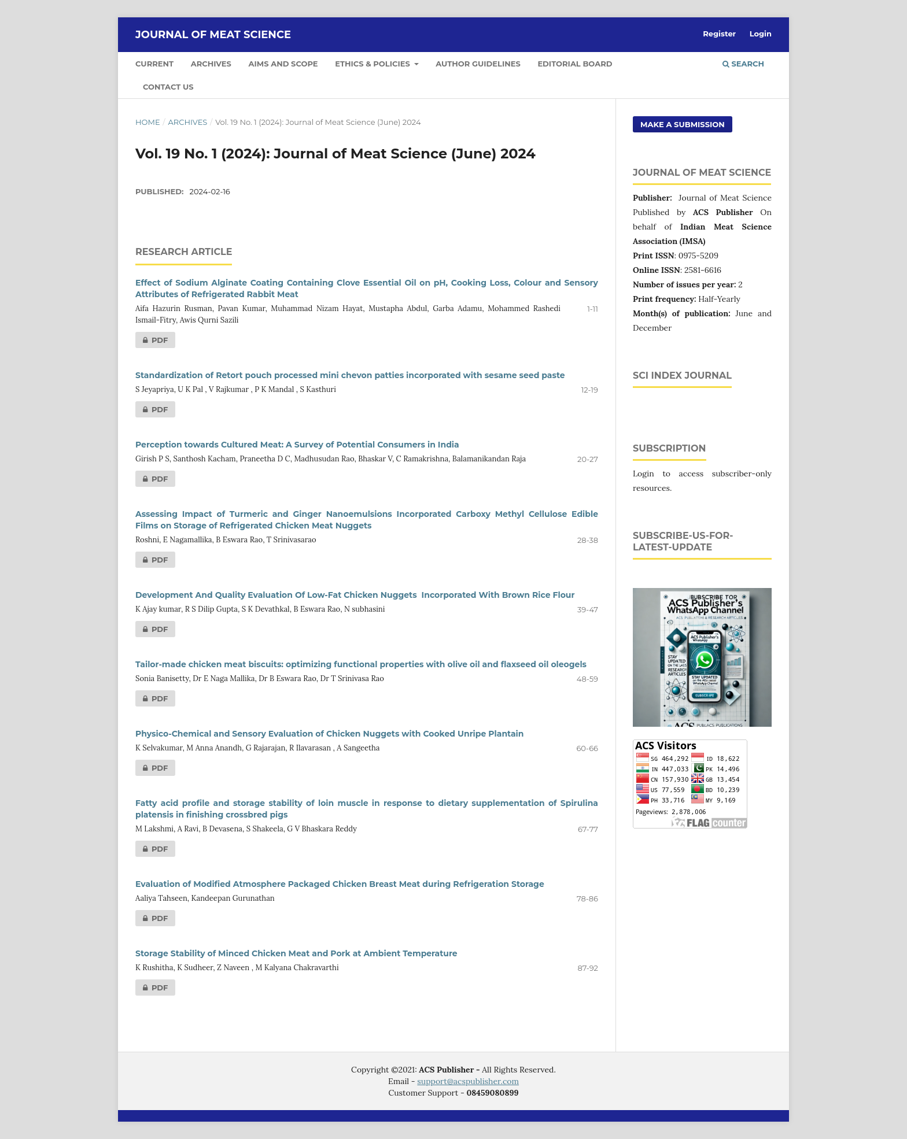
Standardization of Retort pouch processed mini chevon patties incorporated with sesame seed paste (350, 375)
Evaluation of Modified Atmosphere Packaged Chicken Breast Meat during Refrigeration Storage (339, 884)
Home (147, 122)
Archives (211, 63)
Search (743, 63)
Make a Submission (682, 124)
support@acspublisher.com (468, 1081)
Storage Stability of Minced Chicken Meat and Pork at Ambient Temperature (296, 953)
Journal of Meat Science (213, 34)
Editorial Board (574, 63)
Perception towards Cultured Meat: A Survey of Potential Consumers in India (297, 444)
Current (154, 63)
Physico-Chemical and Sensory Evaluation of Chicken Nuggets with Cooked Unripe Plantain (329, 733)
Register (719, 33)
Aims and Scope (283, 63)
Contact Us (168, 86)
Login (761, 33)
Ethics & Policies (373, 63)
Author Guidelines (478, 63)
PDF (151, 340)
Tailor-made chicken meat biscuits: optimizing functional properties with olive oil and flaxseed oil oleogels (361, 664)
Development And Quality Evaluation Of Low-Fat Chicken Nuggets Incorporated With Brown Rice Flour (354, 595)
